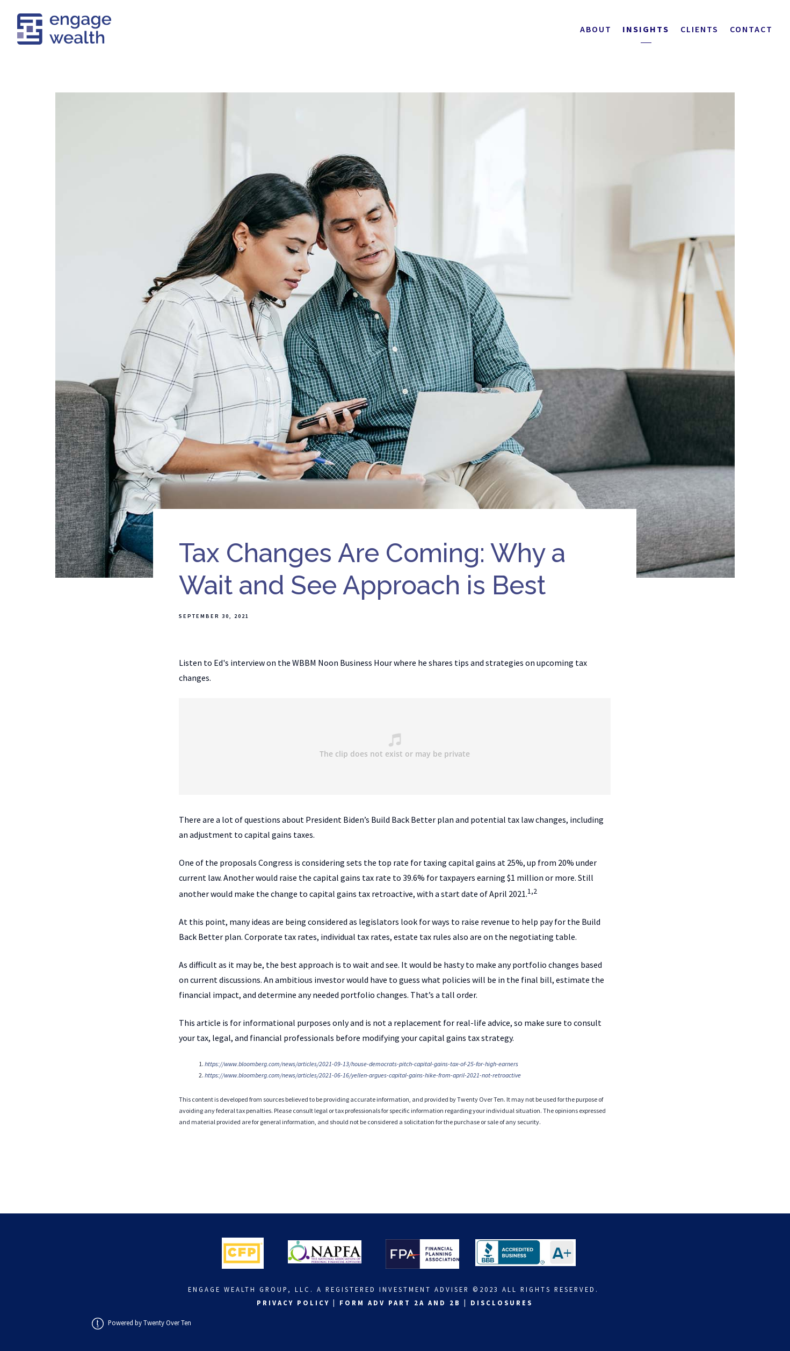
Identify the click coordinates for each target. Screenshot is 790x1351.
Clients (699, 29)
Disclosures (501, 1302)
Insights (645, 29)
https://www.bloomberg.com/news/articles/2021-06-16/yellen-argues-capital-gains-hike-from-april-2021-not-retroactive (363, 1075)
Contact (751, 29)
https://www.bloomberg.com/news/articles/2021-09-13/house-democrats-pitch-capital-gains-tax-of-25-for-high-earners (361, 1064)
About (596, 29)
